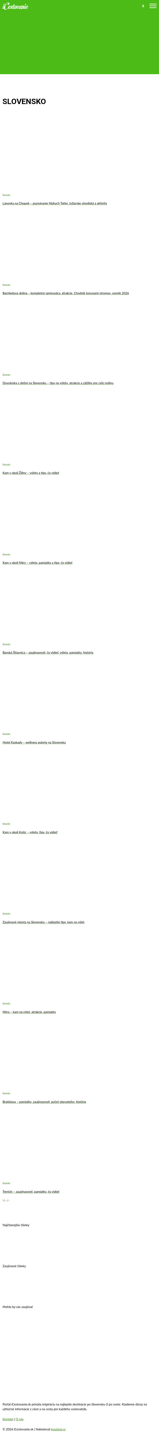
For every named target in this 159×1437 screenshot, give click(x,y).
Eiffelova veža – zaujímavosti (28, 1346)
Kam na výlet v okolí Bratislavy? (95, 1252)
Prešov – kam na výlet (22, 1239)
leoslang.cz (58, 1429)
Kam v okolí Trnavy (127, 1239)
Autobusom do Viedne (23, 1293)
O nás (20, 1419)
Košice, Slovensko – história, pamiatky (35, 1252)
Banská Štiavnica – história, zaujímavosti (76, 1239)
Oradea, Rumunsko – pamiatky (87, 1334)
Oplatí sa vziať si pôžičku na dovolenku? (37, 1321)
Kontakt (7, 1419)
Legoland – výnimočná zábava (92, 1280)
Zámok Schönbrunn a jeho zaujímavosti (105, 1321)
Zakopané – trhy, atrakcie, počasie (32, 1334)
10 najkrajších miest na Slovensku (70, 1293)
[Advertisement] (79, 41)
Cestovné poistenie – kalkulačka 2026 (35, 1280)
